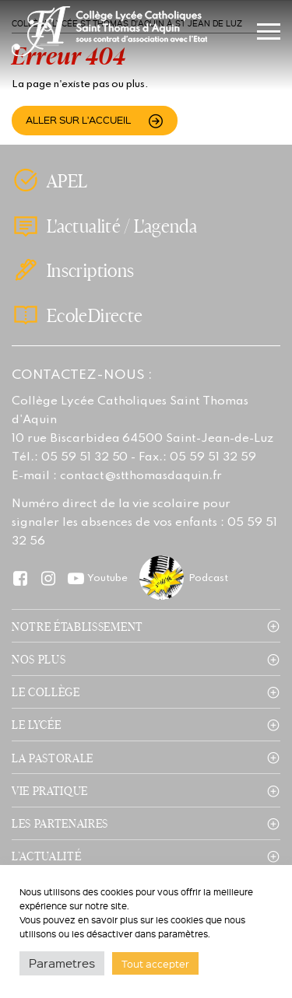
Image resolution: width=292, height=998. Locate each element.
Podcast (208, 578)
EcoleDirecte (94, 315)
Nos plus (38, 659)
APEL (67, 180)
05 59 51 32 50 (84, 457)
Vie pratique (50, 790)
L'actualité (84, 226)
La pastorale (52, 757)
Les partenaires (60, 823)
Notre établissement (77, 626)
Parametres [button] (62, 963)
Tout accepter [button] (155, 963)
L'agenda (165, 226)
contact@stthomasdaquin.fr (141, 476)
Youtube (107, 578)
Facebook (20, 577)
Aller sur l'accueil (78, 119)
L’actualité (46, 855)
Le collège (46, 691)
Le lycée (36, 724)
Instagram (48, 577)
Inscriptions (90, 270)
